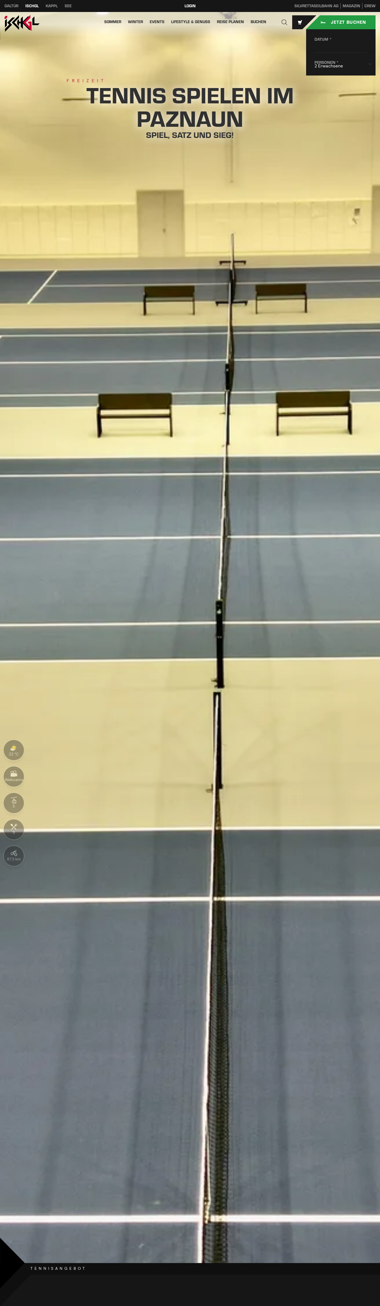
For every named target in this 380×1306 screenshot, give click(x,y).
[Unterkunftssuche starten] (341, 22)
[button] (284, 22)
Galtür (11, 6)
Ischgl (32, 6)
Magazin (351, 6)
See (68, 6)
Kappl (52, 6)
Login (190, 6)
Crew (370, 6)
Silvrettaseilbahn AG (316, 6)
